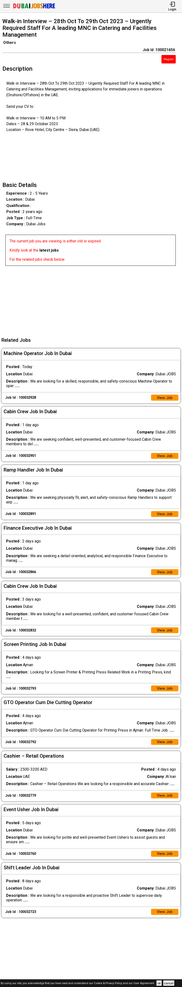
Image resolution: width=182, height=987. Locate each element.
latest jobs (49, 250)
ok (159, 983)
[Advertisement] (92, 299)
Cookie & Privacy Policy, (108, 983)
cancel (169, 983)
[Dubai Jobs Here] (34, 8)
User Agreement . (144, 983)
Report (168, 59)
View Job (165, 398)
